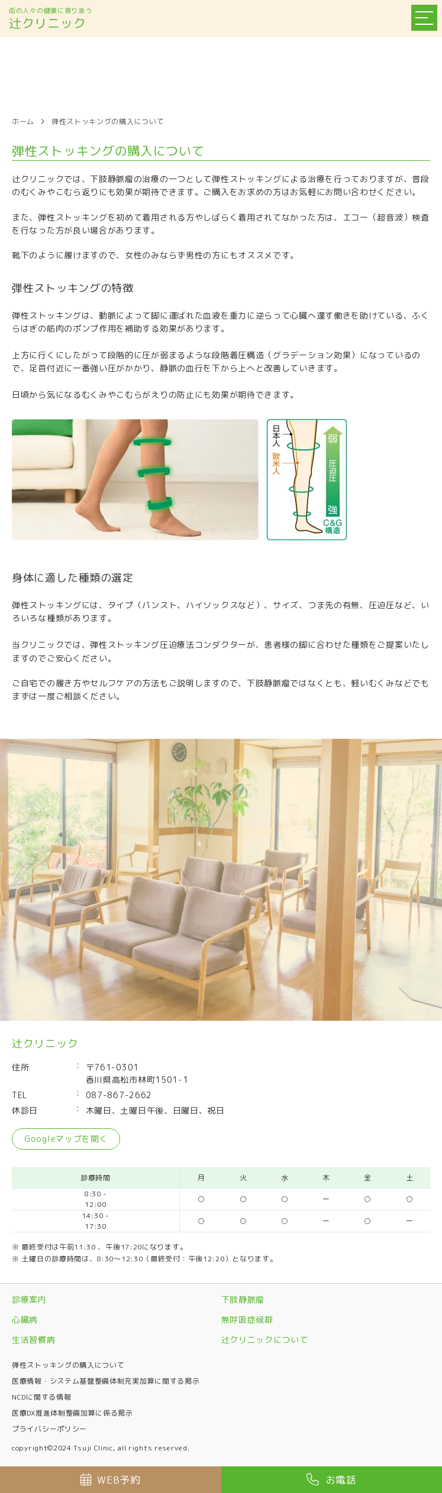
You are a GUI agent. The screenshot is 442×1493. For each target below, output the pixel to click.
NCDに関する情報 (41, 1397)
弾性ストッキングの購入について (68, 1365)
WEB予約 (110, 1479)
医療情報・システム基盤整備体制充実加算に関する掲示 (106, 1381)
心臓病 (25, 1319)
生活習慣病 (34, 1339)
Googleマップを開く (66, 1138)
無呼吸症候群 (247, 1319)
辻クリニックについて (264, 1339)
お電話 (332, 1479)
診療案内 (29, 1299)
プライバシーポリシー (49, 1429)
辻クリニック (47, 23)
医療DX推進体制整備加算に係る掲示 (72, 1413)
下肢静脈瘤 (243, 1299)
